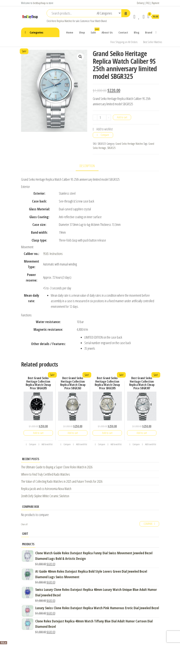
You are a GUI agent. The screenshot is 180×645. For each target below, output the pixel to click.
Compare (105, 135)
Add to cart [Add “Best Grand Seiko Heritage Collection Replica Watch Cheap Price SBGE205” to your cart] (107, 433)
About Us (107, 32)
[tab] (90, 166)
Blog (136, 32)
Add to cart (122, 117)
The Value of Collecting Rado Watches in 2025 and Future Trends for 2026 (61, 481)
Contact (123, 32)
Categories (36, 32)
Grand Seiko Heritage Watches (129, 143)
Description (87, 165)
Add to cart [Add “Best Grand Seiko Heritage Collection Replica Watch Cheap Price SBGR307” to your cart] (142, 433)
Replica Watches (64, 21)
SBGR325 (111, 148)
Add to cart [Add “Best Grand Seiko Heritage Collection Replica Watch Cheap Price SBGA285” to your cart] (38, 433)
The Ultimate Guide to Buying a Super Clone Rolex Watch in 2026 (56, 467)
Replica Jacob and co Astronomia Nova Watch (46, 488)
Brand (148, 32)
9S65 (46, 253)
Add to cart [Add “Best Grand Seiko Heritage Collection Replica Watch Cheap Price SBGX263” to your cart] (73, 433)
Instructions (56, 253)
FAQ (148, 3)
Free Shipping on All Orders (123, 42)
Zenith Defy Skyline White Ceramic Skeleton (45, 496)
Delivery (140, 3)
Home (69, 32)
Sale (95, 31)
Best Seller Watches (152, 42)
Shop (82, 32)
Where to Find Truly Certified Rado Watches (45, 474)
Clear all (24, 524)
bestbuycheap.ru (40, 3)
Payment (155, 3)
